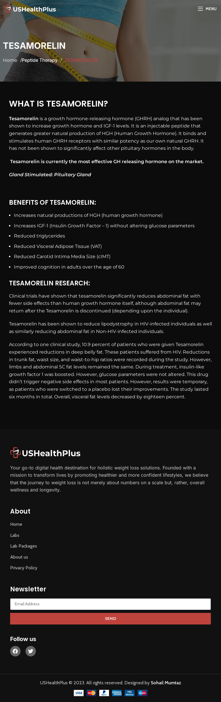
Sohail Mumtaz (166, 682)
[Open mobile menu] (207, 9)
